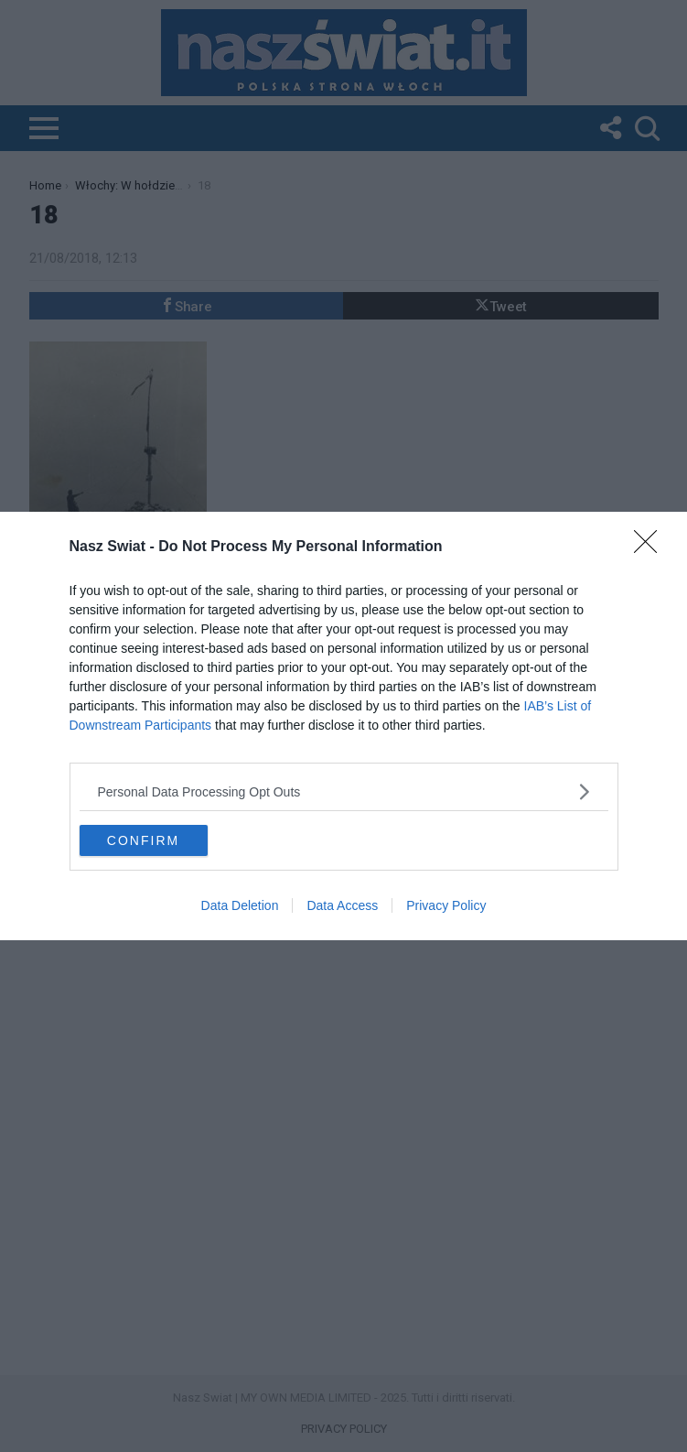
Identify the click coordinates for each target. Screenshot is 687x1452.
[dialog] (343, 726)
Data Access (342, 905)
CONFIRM (143, 839)
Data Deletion (240, 905)
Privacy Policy (446, 905)
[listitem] (344, 791)
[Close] (651, 547)
